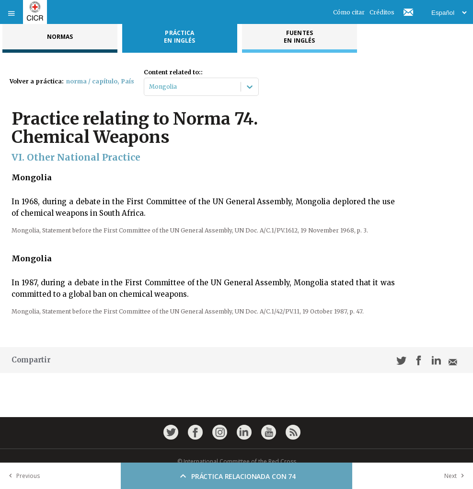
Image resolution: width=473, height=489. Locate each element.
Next (456, 476)
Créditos (381, 12)
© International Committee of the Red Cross (236, 461)
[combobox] (149, 87)
